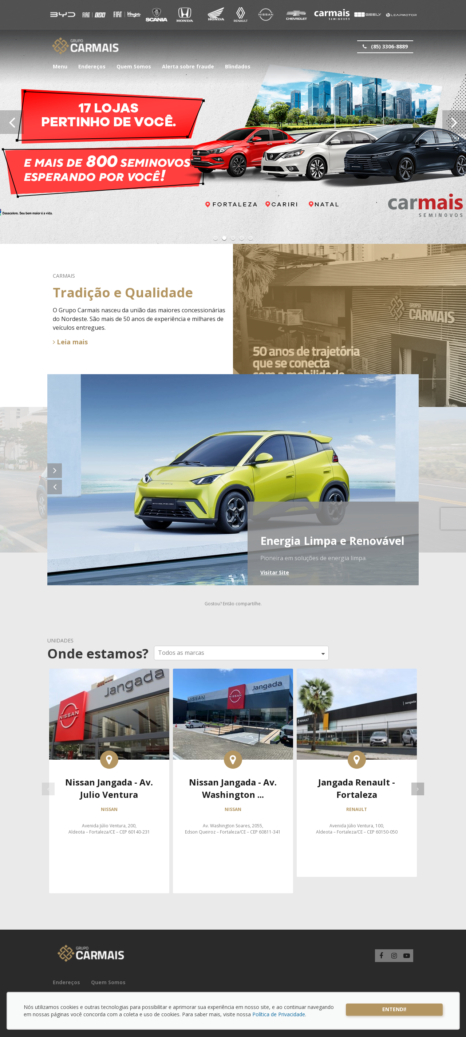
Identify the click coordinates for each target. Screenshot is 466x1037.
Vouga (156, 14)
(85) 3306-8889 (384, 47)
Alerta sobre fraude (188, 66)
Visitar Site (274, 572)
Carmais (85, 46)
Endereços (92, 66)
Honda (184, 14)
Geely (367, 14)
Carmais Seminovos (332, 14)
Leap (401, 14)
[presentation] (12, 122)
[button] (216, 238)
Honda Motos (215, 14)
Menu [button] (60, 66)
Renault (241, 14)
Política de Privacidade (278, 1014)
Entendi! (394, 1009)
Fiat (93, 14)
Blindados (237, 66)
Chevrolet (296, 14)
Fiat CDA (126, 14)
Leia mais (70, 341)
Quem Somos (133, 66)
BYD (62, 14)
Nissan (265, 14)
